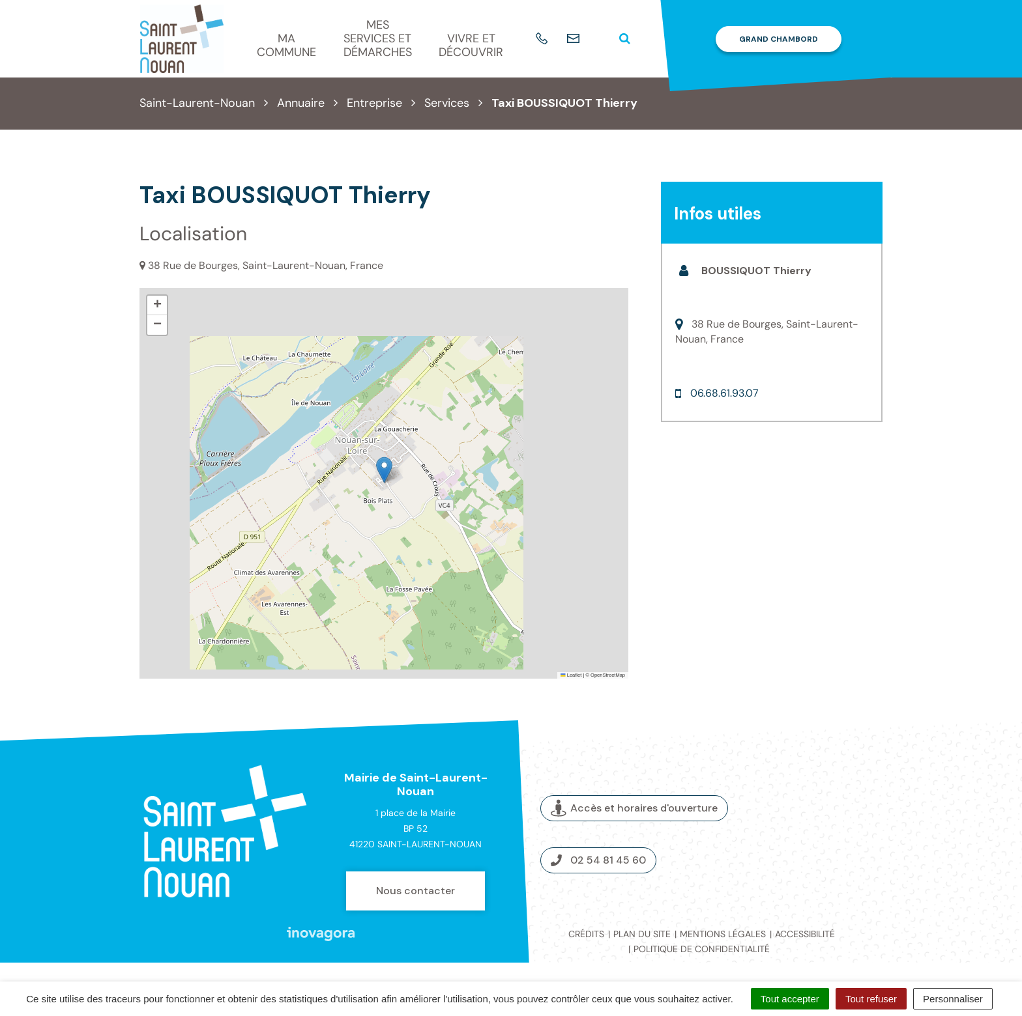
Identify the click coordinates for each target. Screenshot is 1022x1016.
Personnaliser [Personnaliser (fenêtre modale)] (953, 998)
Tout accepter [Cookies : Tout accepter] (790, 998)
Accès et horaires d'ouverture (634, 808)
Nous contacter (415, 890)
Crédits (586, 934)
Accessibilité (805, 934)
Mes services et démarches (377, 38)
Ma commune (286, 45)
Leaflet (571, 675)
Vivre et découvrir (471, 45)
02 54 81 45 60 (598, 860)
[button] (384, 470)
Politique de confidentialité (702, 949)
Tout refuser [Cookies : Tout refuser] (871, 998)
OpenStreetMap (608, 675)
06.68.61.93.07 (724, 393)
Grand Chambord (778, 39)
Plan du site (642, 934)
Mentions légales (723, 934)
